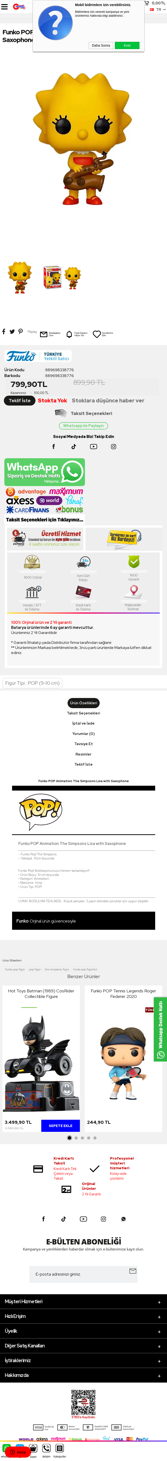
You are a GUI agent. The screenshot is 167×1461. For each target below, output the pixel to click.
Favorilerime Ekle (102, 334)
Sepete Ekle (60, 1126)
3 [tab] (82, 1138)
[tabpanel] (41, 1060)
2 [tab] (76, 1138)
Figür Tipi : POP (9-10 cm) (32, 683)
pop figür (35, 969)
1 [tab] (69, 1138)
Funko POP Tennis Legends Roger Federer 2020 (123, 993)
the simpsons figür (57, 969)
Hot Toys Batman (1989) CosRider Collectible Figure (41, 993)
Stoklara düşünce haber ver (108, 400)
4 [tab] (88, 1138)
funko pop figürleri (85, 969)
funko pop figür (15, 969)
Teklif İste (20, 401)
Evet (127, 45)
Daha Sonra (101, 45)
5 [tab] (94, 1138)
